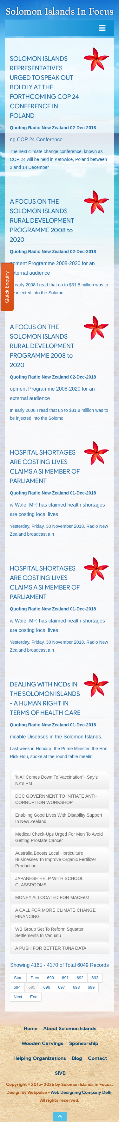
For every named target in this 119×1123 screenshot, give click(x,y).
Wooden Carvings (42, 1044)
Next (18, 996)
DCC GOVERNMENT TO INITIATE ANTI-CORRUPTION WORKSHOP (56, 799)
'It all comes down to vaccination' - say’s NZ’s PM (56, 780)
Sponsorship (83, 1044)
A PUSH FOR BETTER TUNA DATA (50, 948)
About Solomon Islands (69, 1028)
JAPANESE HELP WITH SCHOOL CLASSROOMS (49, 881)
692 (80, 977)
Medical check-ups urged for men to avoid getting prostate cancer (59, 837)
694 (17, 987)
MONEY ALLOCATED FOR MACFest (52, 897)
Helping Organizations (39, 1059)
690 (50, 977)
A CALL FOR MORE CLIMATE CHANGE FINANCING (55, 913)
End (33, 996)
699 (91, 987)
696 (46, 987)
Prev (34, 977)
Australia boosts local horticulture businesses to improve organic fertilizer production (55, 859)
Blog (76, 1059)
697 (61, 987)
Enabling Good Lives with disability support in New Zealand (58, 818)
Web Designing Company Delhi (81, 1093)
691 (65, 977)
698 (76, 987)
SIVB (60, 1074)
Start (18, 977)
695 (32, 987)
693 (94, 977)
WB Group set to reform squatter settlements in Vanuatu (49, 932)
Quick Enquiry (7, 287)
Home (30, 1028)
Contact (97, 1059)
